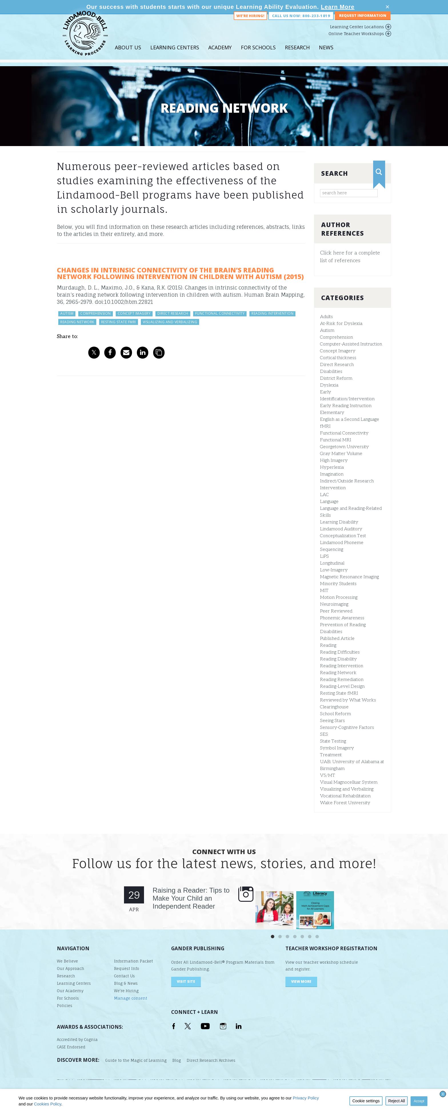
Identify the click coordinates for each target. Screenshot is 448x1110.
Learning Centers (174, 53)
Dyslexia (329, 385)
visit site (186, 981)
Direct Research (337, 364)
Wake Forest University (345, 803)
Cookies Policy (47, 1104)
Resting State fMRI (339, 693)
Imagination (331, 474)
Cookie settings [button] (366, 1101)
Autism (327, 330)
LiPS (324, 556)
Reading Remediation (341, 679)
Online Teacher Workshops (356, 40)
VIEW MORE (301, 981)
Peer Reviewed (336, 611)
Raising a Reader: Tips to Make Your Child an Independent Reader (191, 898)
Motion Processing (338, 597)
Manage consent (130, 998)
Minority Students (338, 584)
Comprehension (336, 337)
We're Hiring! (250, 22)
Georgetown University (344, 447)
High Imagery (334, 460)
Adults (326, 317)
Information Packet (133, 961)
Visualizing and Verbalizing (346, 789)
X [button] (443, 1094)
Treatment (331, 755)
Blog (176, 1060)
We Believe (67, 961)
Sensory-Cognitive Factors (347, 727)
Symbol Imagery (337, 748)
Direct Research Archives (211, 1060)
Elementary (332, 412)
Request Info (126, 968)
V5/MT (327, 775)
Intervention (333, 488)
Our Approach (70, 968)
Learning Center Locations (357, 33)
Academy (220, 53)
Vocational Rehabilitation (345, 796)
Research (297, 53)
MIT (324, 590)
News (326, 53)
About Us (128, 53)
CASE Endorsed (71, 1047)
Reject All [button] (396, 1101)
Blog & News (126, 983)
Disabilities (331, 371)
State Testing (333, 741)
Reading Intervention (341, 666)
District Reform (336, 378)
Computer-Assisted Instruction (351, 344)
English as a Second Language (349, 419)
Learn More (338, 7)
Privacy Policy (306, 1098)
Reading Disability (338, 659)
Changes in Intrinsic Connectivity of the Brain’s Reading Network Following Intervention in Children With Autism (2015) (180, 273)
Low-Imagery (334, 570)
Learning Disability (339, 522)
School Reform (335, 714)
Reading (328, 645)
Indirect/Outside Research (347, 481)
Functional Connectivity (344, 433)
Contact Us (124, 976)
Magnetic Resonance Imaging (349, 577)
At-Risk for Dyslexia (341, 323)
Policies (64, 1005)
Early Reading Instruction (345, 406)
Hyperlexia (332, 467)
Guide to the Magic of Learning (136, 1060)
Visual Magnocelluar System (348, 782)
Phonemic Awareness (342, 618)
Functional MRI (335, 440)
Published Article (337, 638)
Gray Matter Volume (341, 453)
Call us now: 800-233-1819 (301, 22)
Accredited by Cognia (77, 1039)
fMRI (325, 426)
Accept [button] (419, 1101)
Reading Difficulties (340, 652)
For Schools (258, 53)
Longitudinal (332, 563)
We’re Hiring (126, 990)
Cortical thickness (338, 358)
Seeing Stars (332, 720)
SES (324, 734)
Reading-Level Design (342, 686)
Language (329, 501)
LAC (324, 495)
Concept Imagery (337, 351)
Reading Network (338, 673)
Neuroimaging (334, 604)
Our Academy (70, 990)
